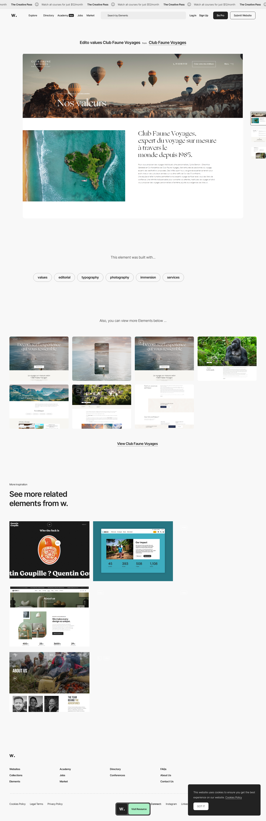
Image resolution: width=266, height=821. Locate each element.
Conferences (117, 775)
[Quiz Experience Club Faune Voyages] (164, 359)
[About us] (49, 616)
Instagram (171, 803)
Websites (14, 769)
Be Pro (220, 15)
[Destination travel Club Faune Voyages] (227, 359)
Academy (66, 15)
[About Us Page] (133, 551)
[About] (133, 682)
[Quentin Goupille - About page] (49, 549)
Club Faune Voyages (167, 42)
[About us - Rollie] (133, 617)
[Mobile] (101, 359)
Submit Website (243, 15)
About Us (165, 775)
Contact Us (166, 781)
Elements (14, 781)
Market (91, 15)
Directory (48, 15)
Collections (15, 775)
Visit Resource (139, 809)
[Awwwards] (14, 15)
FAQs (163, 769)
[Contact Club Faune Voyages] (164, 406)
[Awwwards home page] (121, 809)
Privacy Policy (55, 803)
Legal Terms (36, 803)
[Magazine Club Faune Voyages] (39, 406)
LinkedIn (186, 803)
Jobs (80, 15)
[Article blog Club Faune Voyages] (101, 406)
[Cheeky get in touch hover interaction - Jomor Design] (217, 549)
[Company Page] (217, 616)
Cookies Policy (17, 803)
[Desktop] (39, 359)
